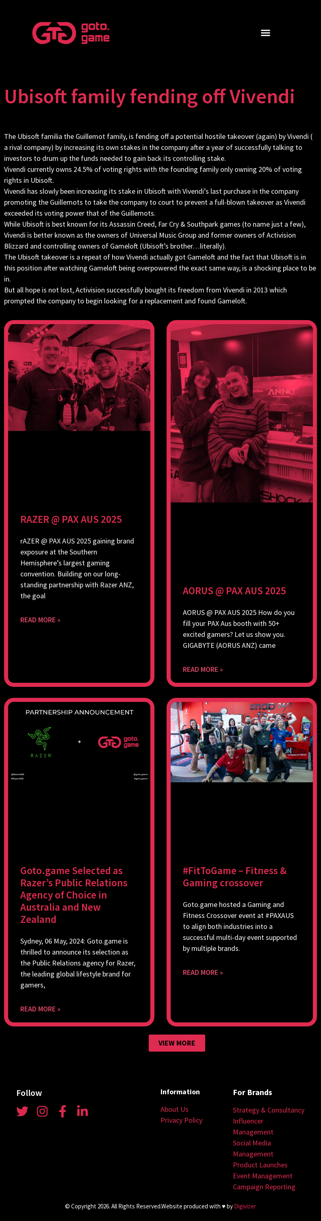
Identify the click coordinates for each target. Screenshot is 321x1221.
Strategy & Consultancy (268, 1110)
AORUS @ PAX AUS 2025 (234, 590)
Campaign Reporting (264, 1186)
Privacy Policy (181, 1120)
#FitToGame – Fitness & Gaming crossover (234, 876)
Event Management (263, 1175)
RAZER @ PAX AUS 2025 (71, 519)
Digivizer (245, 1206)
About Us (174, 1109)
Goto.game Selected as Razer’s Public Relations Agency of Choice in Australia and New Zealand (74, 895)
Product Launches (260, 1164)
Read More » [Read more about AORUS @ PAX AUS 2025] (203, 669)
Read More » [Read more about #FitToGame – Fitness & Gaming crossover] (203, 972)
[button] (265, 33)
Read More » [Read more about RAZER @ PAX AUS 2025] (40, 619)
